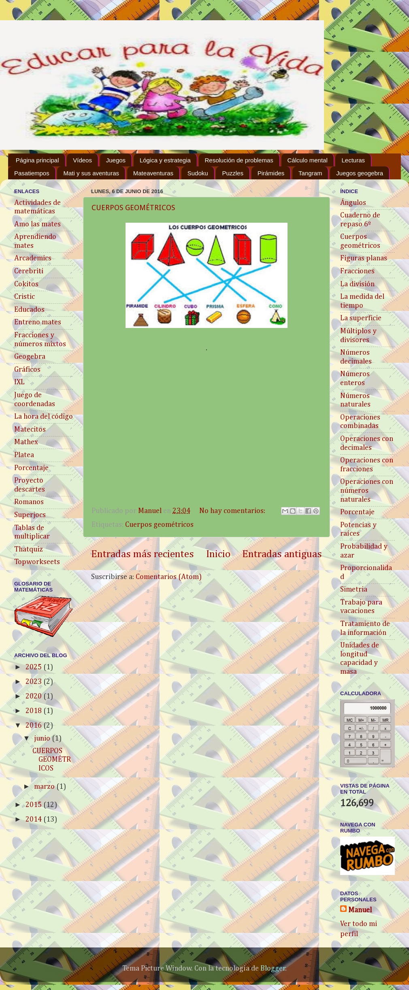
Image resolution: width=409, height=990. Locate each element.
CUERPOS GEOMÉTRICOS (133, 207)
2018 (34, 711)
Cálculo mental (308, 160)
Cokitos (26, 284)
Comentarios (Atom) (169, 577)
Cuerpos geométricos (159, 524)
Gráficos (27, 369)
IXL (19, 382)
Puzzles (232, 173)
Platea (24, 455)
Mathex (26, 442)
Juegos (116, 160)
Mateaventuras (153, 173)
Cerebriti (28, 271)
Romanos (29, 502)
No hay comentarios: (233, 511)
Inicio (218, 554)
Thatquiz (28, 549)
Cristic (24, 296)
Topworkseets (37, 562)
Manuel (360, 910)
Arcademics (32, 258)
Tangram (310, 173)
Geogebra (29, 356)
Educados (29, 309)
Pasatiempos (31, 173)
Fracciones (357, 271)
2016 (34, 725)
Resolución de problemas (239, 160)
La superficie (360, 318)
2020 (34, 696)
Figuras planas (363, 258)
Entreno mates (37, 322)
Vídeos (82, 160)
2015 (34, 805)
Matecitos (30, 429)
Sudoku (197, 173)
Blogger (272, 968)
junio (43, 738)
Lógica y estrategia (165, 160)
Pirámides (271, 173)
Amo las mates (37, 224)
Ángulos (353, 203)
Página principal (37, 160)
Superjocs (30, 515)
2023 (34, 682)
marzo (45, 786)
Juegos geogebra (359, 173)
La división (357, 284)
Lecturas (353, 160)
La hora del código (43, 416)
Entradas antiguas (282, 554)
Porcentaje (31, 468)
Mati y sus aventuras (91, 173)
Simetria (353, 589)
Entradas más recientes (142, 554)
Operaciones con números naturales (366, 490)
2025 (34, 667)
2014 (34, 819)
